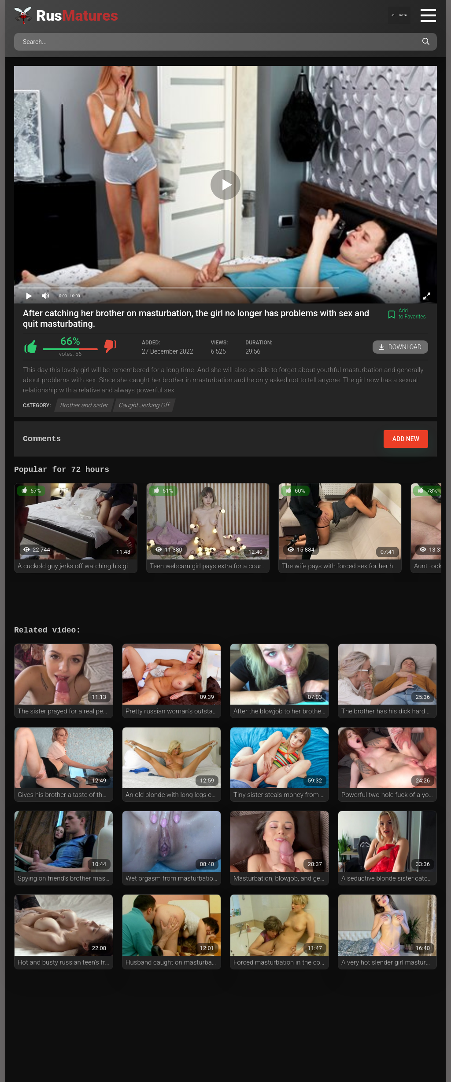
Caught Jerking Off (144, 405)
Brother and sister (84, 405)
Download (400, 347)
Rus (77, 15)
